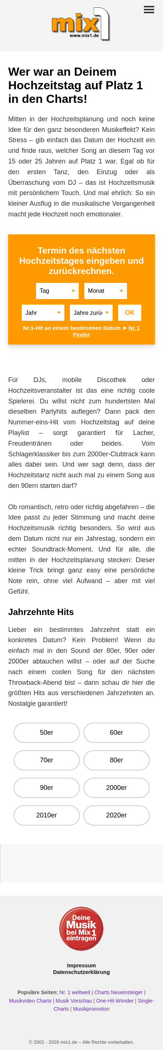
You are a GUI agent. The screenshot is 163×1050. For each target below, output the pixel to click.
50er (46, 732)
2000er (116, 787)
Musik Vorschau (74, 1001)
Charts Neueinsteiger (118, 992)
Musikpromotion (91, 1009)
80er (116, 760)
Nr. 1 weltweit (75, 992)
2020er (116, 815)
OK (129, 312)
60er (116, 732)
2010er (46, 815)
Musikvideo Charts (30, 1001)
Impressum (81, 965)
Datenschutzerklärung (81, 972)
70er (46, 760)
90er (46, 787)
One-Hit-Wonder (115, 1001)
